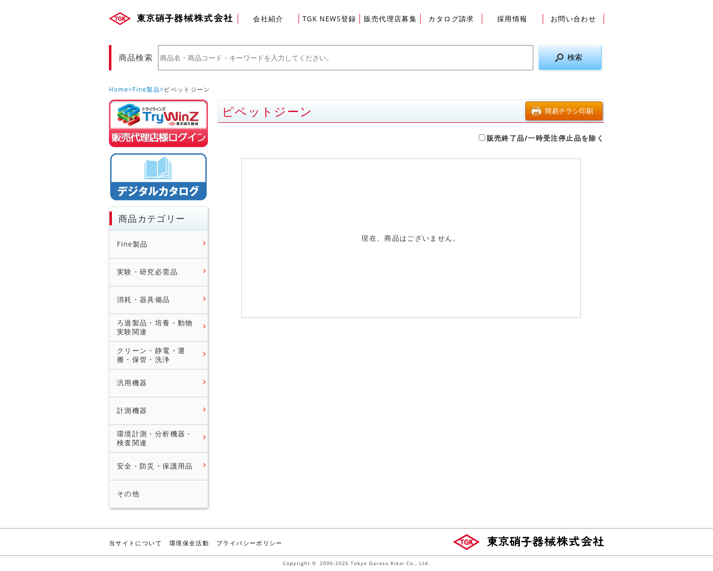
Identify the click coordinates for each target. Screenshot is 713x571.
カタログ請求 (451, 18)
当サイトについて (135, 543)
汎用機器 (132, 382)
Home (118, 89)
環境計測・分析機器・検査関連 (155, 438)
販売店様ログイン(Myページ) (158, 123)
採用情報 (512, 18)
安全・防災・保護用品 (155, 466)
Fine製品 (146, 89)
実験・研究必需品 (147, 271)
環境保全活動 (189, 543)
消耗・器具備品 (143, 299)
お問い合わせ (573, 18)
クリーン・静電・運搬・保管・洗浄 (151, 354)
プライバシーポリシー (249, 543)
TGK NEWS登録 (329, 18)
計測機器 (132, 410)
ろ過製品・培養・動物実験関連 (155, 327)
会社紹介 (268, 18)
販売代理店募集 (390, 18)
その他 (128, 493)
